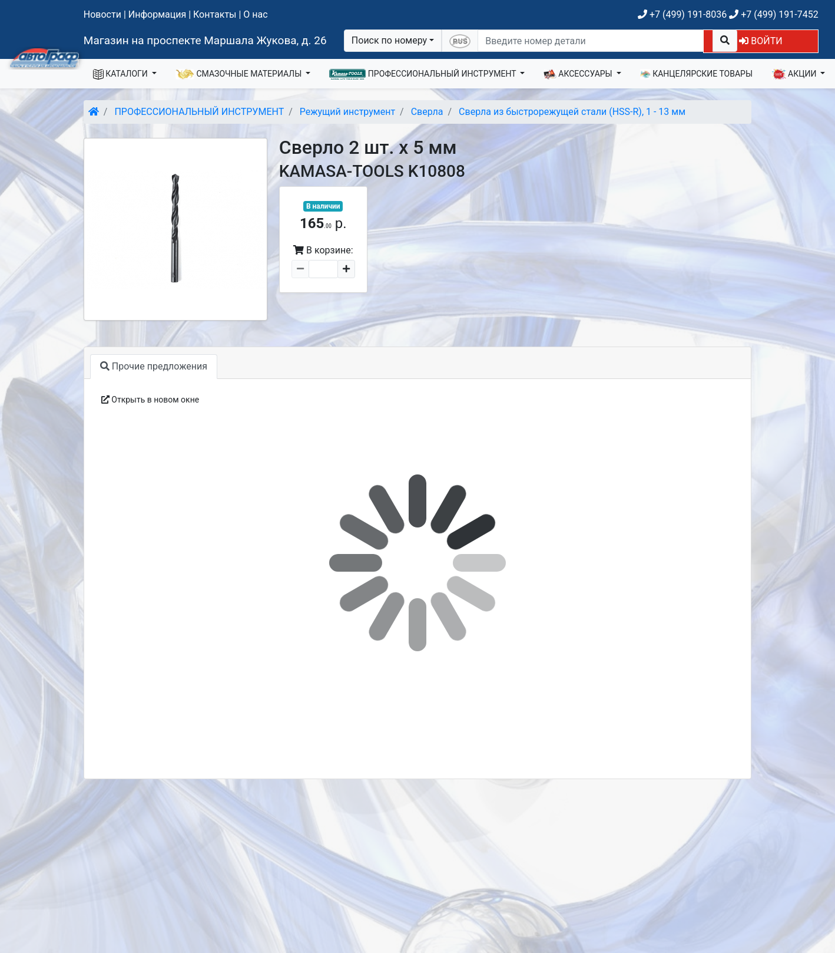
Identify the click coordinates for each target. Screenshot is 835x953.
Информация (157, 14)
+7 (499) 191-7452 (773, 14)
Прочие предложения (153, 366)
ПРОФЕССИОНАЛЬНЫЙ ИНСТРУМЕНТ (423, 74)
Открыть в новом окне (150, 399)
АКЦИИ (795, 74)
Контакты (214, 14)
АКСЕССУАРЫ (579, 74)
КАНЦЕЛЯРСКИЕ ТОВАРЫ (696, 74)
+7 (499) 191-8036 (682, 14)
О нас (255, 14)
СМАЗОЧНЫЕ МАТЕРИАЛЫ (239, 74)
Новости (102, 14)
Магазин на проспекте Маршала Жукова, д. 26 (205, 40)
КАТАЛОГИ (121, 74)
